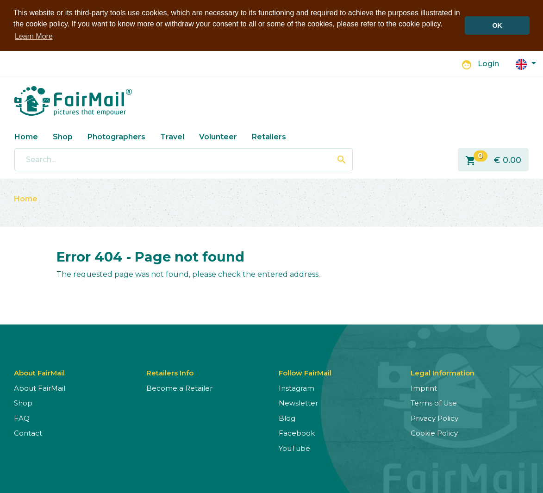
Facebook (297, 433)
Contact (28, 433)
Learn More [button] (34, 36)
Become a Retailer (179, 387)
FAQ (22, 417)
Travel (172, 136)
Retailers (269, 136)
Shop (63, 136)
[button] (526, 63)
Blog (287, 417)
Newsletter (298, 403)
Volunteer (218, 136)
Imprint (424, 387)
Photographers (116, 136)
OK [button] (497, 25)
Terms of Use (434, 403)
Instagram (296, 387)
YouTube (294, 447)
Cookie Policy (434, 433)
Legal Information (442, 372)
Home (26, 136)
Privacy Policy (434, 417)
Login (488, 63)
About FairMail (39, 387)
